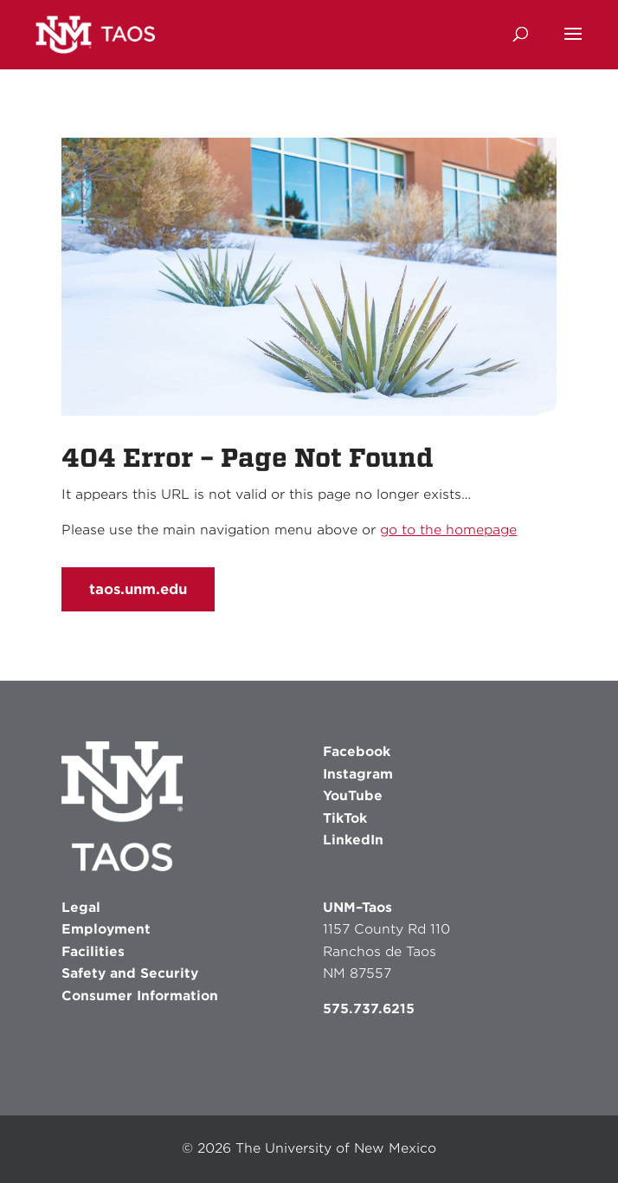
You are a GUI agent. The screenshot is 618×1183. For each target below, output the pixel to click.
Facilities (93, 952)
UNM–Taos (357, 907)
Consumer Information (139, 996)
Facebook (356, 752)
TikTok (345, 818)
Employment (106, 929)
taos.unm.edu (138, 589)
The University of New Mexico (335, 1148)
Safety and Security (129, 973)
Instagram (358, 774)
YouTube (353, 796)
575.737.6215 (369, 1009)
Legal (80, 907)
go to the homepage (448, 530)
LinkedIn (353, 840)
